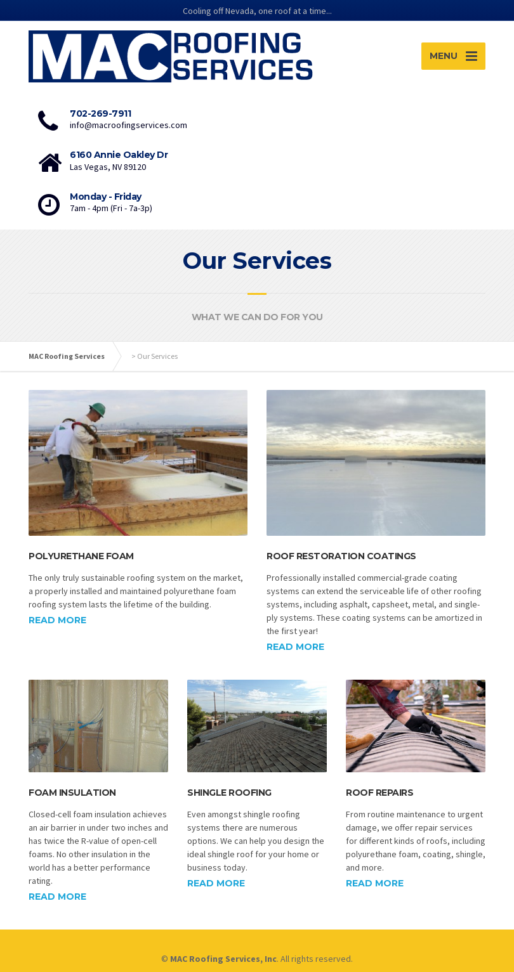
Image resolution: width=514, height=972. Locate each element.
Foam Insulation (72, 792)
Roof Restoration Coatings (341, 556)
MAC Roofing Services (67, 356)
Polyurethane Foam (81, 556)
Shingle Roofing (229, 792)
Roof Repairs (379, 792)
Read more (57, 620)
